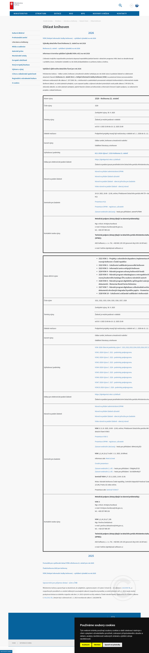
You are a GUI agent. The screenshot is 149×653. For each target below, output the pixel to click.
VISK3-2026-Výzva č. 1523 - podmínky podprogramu (113, 362)
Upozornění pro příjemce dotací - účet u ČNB (60, 583)
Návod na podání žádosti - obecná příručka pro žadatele (115, 181)
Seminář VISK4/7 (112, 490)
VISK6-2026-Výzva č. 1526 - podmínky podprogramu (113, 377)
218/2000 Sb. (126, 588)
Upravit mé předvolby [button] (112, 645)
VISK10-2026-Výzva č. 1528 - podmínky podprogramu (114, 387)
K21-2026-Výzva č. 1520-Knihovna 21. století (111, 153)
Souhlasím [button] (86, 645)
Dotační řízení (83, 21)
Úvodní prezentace (101, 463)
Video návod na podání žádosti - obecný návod (111, 186)
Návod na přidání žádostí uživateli (107, 176)
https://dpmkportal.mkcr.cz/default (107, 159)
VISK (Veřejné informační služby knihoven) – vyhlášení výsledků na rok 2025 (69, 573)
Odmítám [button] (97, 645)
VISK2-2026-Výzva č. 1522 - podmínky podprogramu (113, 357)
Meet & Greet (110, 458)
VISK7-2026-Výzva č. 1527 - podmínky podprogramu (113, 382)
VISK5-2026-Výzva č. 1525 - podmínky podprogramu (113, 372)
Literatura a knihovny (70, 21)
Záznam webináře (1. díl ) (104, 468)
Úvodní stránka (48, 21)
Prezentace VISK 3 (101, 436)
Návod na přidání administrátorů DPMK (109, 171)
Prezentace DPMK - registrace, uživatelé (109, 207)
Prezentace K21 (100, 202)
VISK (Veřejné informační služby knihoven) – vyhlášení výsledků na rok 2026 (69, 38)
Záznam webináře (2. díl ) (104, 471)
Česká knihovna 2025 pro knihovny (55, 568)
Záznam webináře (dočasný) (105, 212)
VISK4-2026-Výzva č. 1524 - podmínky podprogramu (113, 367)
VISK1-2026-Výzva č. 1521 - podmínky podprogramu (113, 352)
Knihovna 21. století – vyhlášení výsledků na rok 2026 (61, 48)
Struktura (58, 21)
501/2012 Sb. (48, 598)
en (131, 5)
